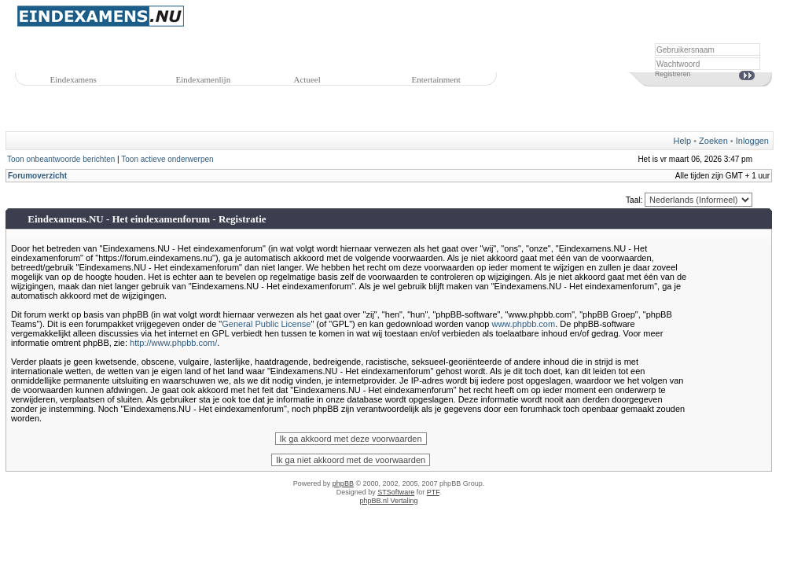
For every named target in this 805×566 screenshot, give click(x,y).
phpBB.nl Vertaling (388, 501)
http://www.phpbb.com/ (173, 342)
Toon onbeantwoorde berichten (61, 159)
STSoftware (395, 492)
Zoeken (713, 140)
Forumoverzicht (37, 175)
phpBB (343, 483)
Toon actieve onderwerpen (167, 159)
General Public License (266, 324)
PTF (433, 492)
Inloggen (752, 140)
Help (683, 140)
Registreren (672, 74)
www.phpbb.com (523, 324)
